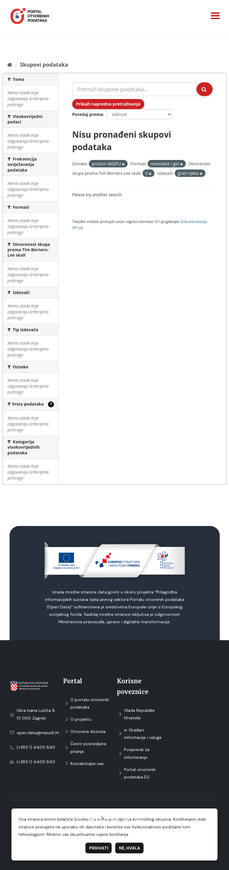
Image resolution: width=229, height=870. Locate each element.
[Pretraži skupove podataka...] (134, 89)
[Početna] (9, 64)
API (157, 221)
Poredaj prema (87, 114)
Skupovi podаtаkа (44, 64)
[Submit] (204, 89)
